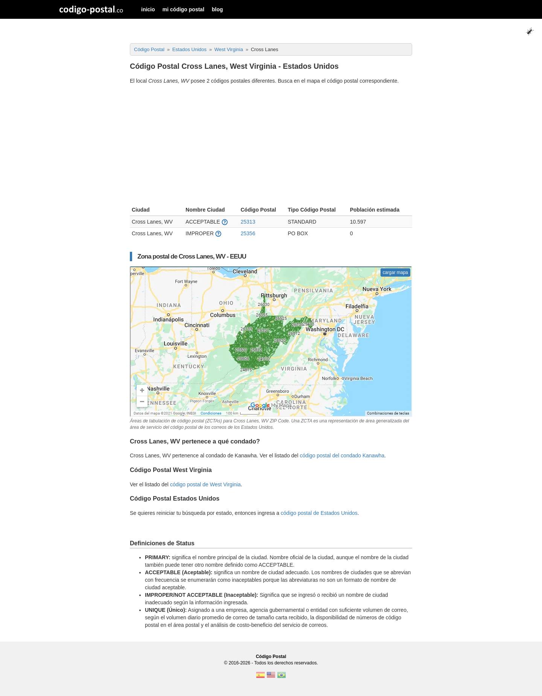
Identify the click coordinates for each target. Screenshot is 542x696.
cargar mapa (395, 272)
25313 (248, 222)
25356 (248, 233)
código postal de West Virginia (205, 484)
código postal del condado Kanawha (342, 455)
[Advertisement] (271, 146)
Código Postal (271, 656)
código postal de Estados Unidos (319, 513)
